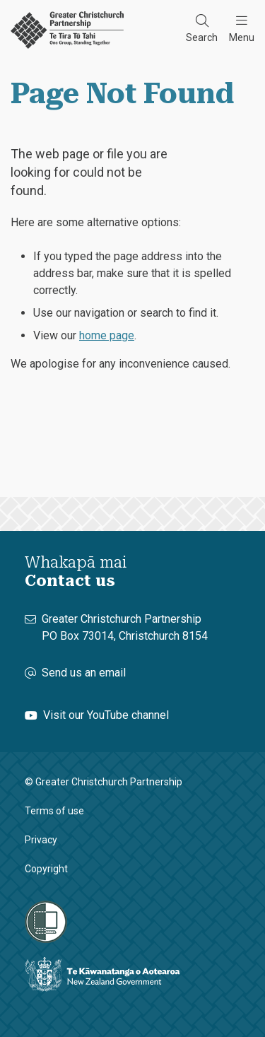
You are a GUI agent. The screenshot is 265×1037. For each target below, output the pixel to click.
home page (106, 335)
